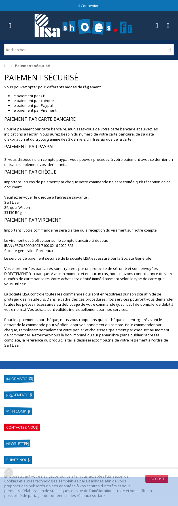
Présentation (19, 395)
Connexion (89, 5)
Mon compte (18, 411)
